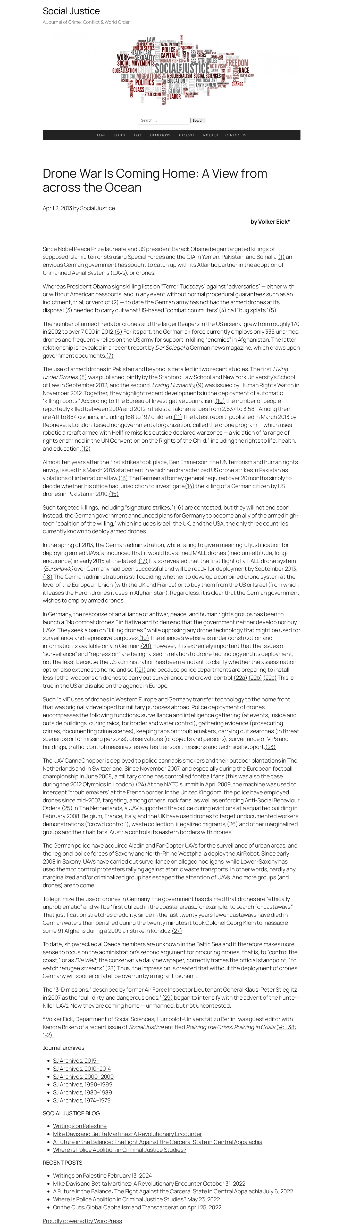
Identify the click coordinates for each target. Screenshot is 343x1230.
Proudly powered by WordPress (82, 1221)
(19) (144, 638)
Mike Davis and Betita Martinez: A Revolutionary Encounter (127, 1134)
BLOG (137, 135)
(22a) (240, 677)
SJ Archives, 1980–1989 (82, 1092)
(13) (123, 478)
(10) (220, 401)
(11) (177, 417)
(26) (232, 824)
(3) (69, 310)
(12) (86, 448)
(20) (146, 646)
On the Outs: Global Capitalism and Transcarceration (120, 1207)
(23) (270, 747)
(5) (273, 310)
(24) (141, 784)
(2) (115, 302)
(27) (177, 931)
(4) (223, 310)
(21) (141, 669)
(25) (67, 808)
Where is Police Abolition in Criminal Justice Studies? (120, 1150)
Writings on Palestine (80, 1126)
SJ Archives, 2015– (76, 1060)
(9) (200, 385)
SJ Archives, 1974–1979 (82, 1100)
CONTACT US (235, 135)
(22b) (255, 677)
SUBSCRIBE (186, 135)
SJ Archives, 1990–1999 (83, 1084)
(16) (178, 507)
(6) (118, 331)
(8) (83, 377)
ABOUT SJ (210, 135)
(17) (143, 561)
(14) (190, 486)
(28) (110, 968)
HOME (101, 135)
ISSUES (119, 135)
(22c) (270, 677)
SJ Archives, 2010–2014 (82, 1068)
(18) (48, 577)
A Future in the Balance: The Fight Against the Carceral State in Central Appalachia (158, 1142)
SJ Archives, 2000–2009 (83, 1076)
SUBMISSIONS (159, 135)
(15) (114, 494)
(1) (281, 257)
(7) (110, 355)
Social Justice (71, 10)
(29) (167, 997)
